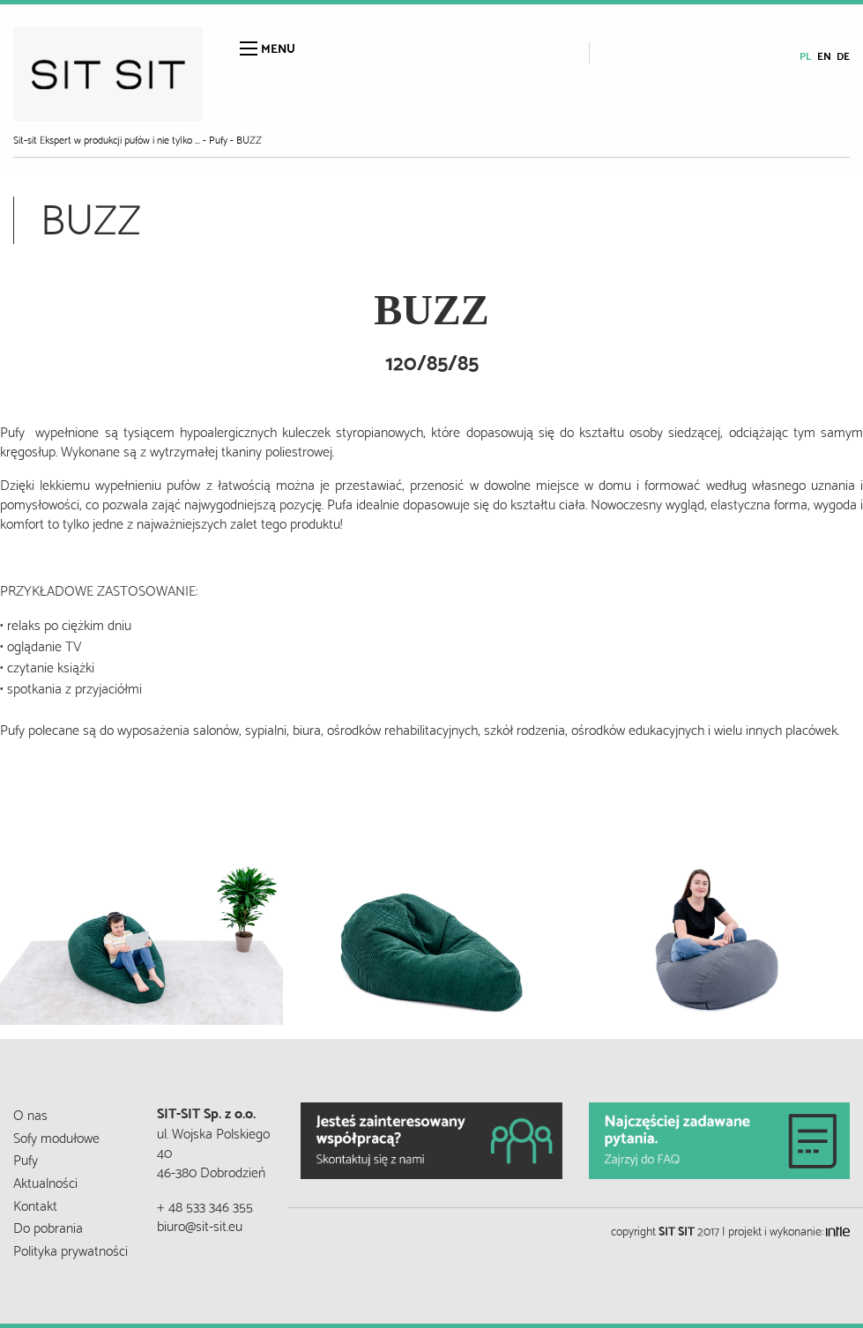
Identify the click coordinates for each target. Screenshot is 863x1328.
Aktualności (45, 1181)
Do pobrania (48, 1226)
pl (806, 55)
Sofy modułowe (56, 1136)
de (843, 55)
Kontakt (35, 1204)
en (824, 55)
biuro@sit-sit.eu (199, 1224)
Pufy (25, 1158)
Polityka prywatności (70, 1249)
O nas (30, 1113)
